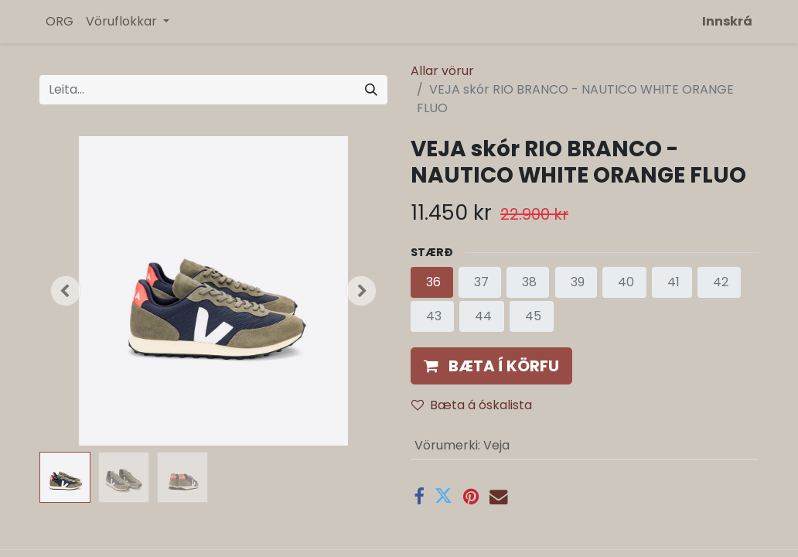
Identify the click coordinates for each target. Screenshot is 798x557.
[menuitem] (59, 21)
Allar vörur (442, 71)
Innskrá (727, 21)
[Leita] (371, 89)
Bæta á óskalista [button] (471, 405)
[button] (65, 291)
